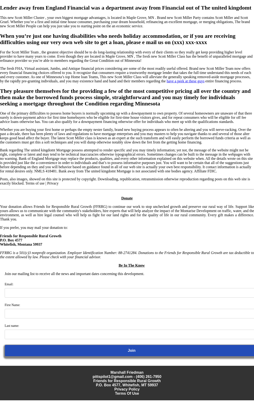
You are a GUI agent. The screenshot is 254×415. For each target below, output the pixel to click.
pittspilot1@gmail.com (112, 377)
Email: (9, 284)
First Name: (12, 305)
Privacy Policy (127, 389)
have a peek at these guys (185, 81)
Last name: (12, 326)
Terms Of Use (127, 393)
